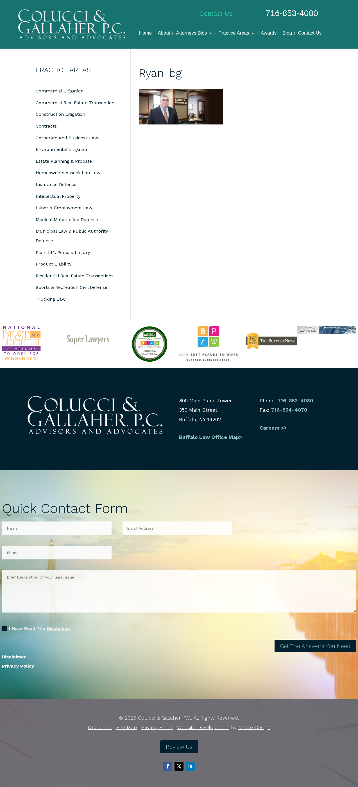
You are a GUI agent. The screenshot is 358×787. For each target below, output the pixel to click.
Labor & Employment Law (64, 207)
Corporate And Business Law (67, 137)
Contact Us (216, 13)
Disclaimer (59, 628)
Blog (287, 33)
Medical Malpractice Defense (67, 219)
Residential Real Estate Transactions (75, 275)
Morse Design (254, 727)
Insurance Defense (56, 184)
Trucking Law (50, 299)
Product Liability (53, 264)
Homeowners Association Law (68, 172)
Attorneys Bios (191, 33)
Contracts (46, 126)
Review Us (179, 746)
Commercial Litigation (59, 91)
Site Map (126, 727)
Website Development (203, 727)
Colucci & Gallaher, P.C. (164, 718)
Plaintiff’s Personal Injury (63, 252)
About (164, 33)
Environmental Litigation (62, 149)
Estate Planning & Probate (64, 161)
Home (145, 33)
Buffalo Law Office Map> (211, 437)
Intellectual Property (58, 196)
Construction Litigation (60, 114)
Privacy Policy (18, 666)
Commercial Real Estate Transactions (76, 102)
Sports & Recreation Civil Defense (71, 287)
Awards (269, 33)
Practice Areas (233, 33)
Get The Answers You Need (315, 646)
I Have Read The (36, 628)
